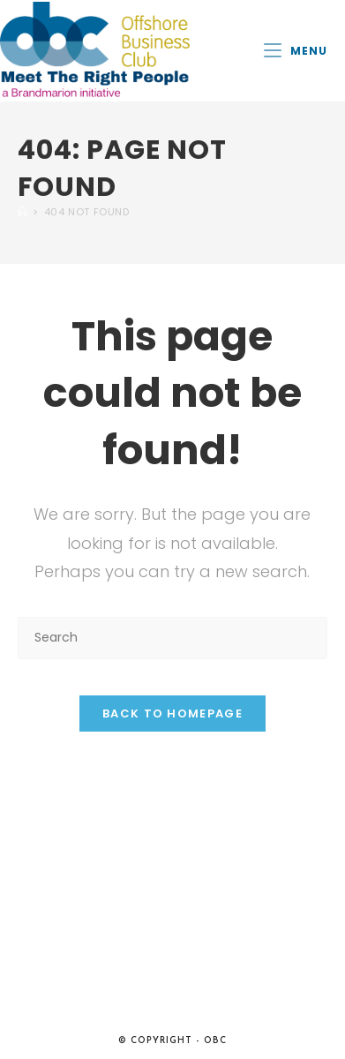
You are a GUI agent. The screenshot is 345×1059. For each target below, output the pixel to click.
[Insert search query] (173, 637)
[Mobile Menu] (295, 50)
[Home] (23, 212)
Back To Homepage (172, 713)
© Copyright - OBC (172, 1041)
